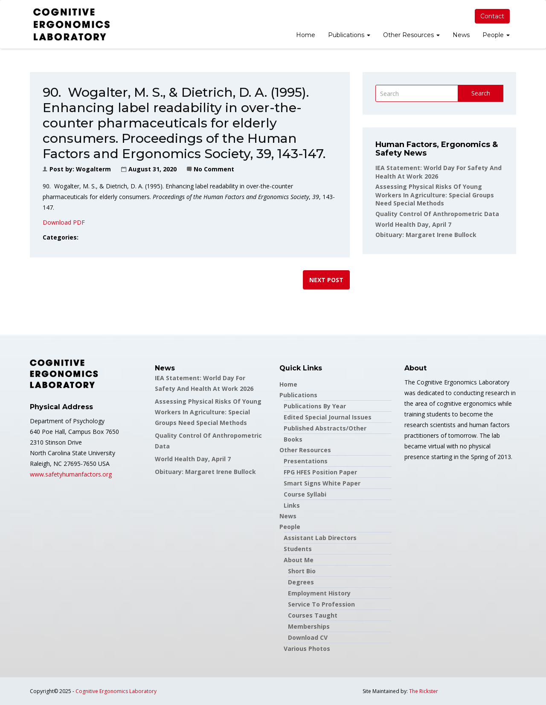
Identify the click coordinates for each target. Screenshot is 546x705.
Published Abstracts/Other (325, 428)
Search (480, 93)
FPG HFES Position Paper (320, 472)
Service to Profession (321, 604)
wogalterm (93, 169)
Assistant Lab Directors (320, 538)
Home (305, 35)
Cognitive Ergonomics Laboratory (116, 691)
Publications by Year (315, 406)
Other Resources (411, 35)
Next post (326, 280)
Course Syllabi (305, 494)
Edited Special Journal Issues (328, 417)
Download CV (308, 637)
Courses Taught (312, 615)
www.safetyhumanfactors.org (71, 474)
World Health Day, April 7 (413, 224)
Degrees (301, 582)
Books (293, 439)
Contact (492, 16)
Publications (349, 35)
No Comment (214, 169)
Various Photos (307, 648)
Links (292, 505)
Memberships (309, 626)
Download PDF (64, 222)
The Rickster (423, 691)
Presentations (306, 461)
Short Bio (302, 571)
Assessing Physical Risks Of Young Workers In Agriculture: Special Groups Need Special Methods (434, 194)
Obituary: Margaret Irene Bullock (425, 235)
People (496, 35)
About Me (299, 560)
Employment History (319, 593)
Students (298, 549)
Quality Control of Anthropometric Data (437, 214)
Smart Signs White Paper (322, 483)
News (461, 35)
